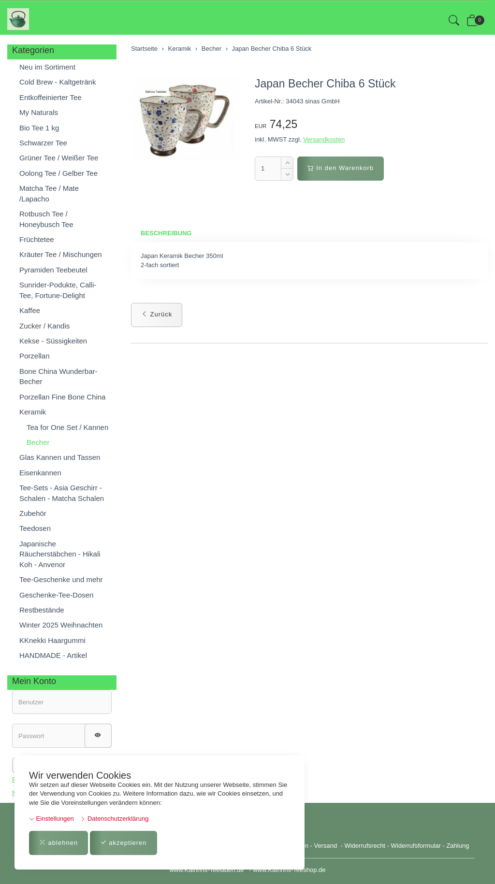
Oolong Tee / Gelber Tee (58, 173)
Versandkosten (324, 139)
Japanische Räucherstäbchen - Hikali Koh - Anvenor (60, 554)
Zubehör (32, 513)
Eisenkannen (40, 473)
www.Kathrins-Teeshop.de (289, 869)
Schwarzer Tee (43, 143)
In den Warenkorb (340, 167)
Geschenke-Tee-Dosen (56, 595)
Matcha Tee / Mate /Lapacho (49, 193)
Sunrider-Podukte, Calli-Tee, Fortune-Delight (57, 290)
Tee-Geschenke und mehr (61, 579)
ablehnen (58, 842)
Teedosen (35, 528)
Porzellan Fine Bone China (62, 397)
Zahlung (457, 845)
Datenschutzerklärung (114, 818)
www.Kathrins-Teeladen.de (206, 869)
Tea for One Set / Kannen (67, 427)
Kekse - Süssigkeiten (53, 341)
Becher (38, 442)
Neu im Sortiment (47, 67)
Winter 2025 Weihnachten (60, 625)
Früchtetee (36, 239)
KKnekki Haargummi (52, 640)
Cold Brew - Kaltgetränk (57, 82)
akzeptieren (123, 842)
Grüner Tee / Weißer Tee (58, 158)
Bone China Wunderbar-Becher (58, 376)
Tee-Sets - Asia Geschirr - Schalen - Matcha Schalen (61, 493)
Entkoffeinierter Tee (50, 97)
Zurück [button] (156, 314)
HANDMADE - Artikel (53, 655)
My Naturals (38, 112)
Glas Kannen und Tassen (59, 457)
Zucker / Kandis (44, 326)
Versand (325, 845)
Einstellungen (51, 818)
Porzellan (34, 356)
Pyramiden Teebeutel (53, 270)
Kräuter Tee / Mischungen (60, 254)
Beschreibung (166, 233)
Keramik (32, 412)
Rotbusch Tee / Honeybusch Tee (46, 219)
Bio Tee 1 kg (39, 128)
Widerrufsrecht (364, 845)
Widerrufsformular (416, 845)
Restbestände (41, 610)
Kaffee (29, 310)
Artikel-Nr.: (269, 101)
